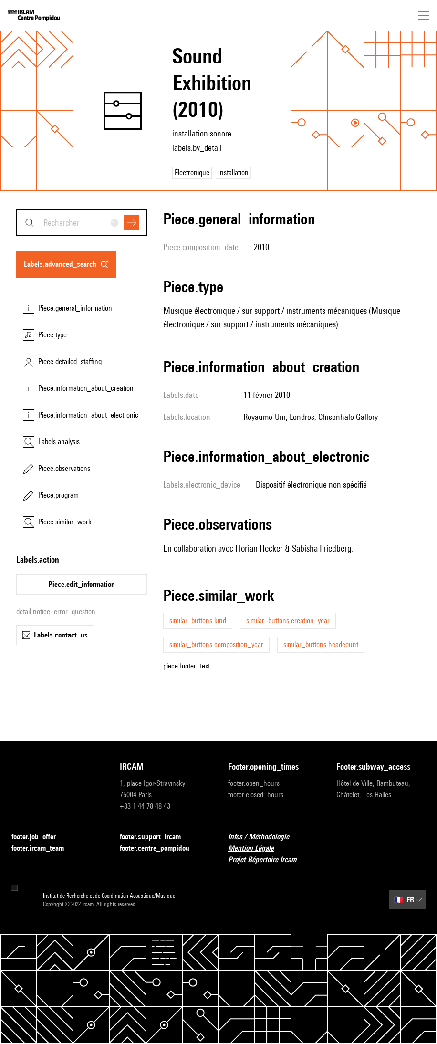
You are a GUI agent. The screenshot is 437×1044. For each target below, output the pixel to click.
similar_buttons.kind (197, 620)
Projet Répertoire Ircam (268, 860)
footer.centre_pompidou (160, 849)
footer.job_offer (39, 837)
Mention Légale (256, 849)
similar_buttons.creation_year (288, 620)
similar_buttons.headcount (320, 644)
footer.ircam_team (43, 849)
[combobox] (81, 222)
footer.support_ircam (156, 837)
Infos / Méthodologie (264, 837)
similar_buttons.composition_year (216, 644)
